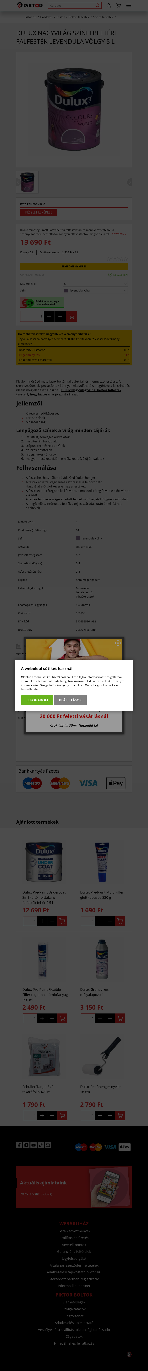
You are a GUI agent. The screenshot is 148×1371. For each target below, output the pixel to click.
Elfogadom (37, 700)
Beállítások (70, 700)
